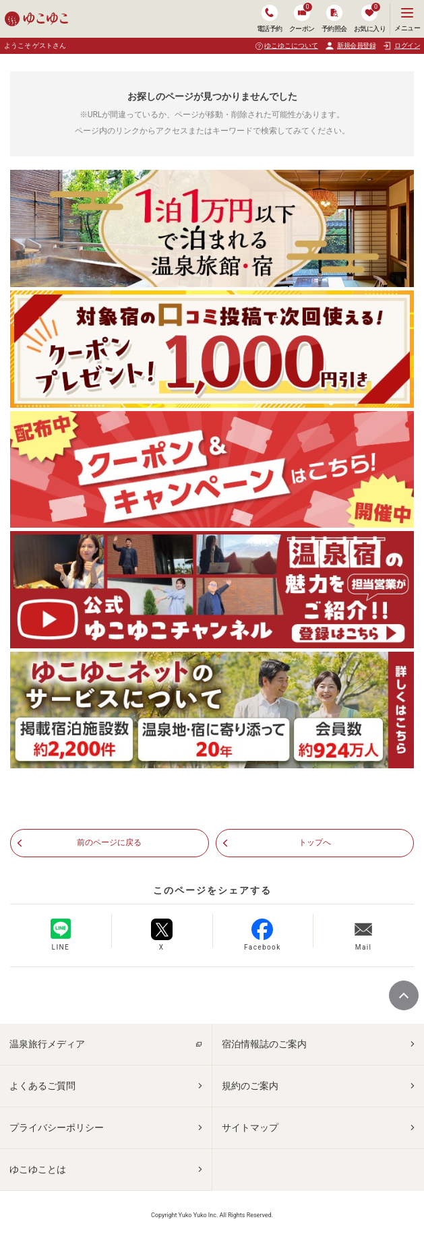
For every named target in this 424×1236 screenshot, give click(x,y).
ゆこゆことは (37, 1169)
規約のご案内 (250, 1085)
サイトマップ (250, 1127)
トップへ (315, 842)
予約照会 (334, 18)
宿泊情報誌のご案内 (264, 1044)
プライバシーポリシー (56, 1127)
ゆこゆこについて (291, 45)
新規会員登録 (350, 46)
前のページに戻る (109, 842)
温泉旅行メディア (47, 1044)
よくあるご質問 (42, 1085)
